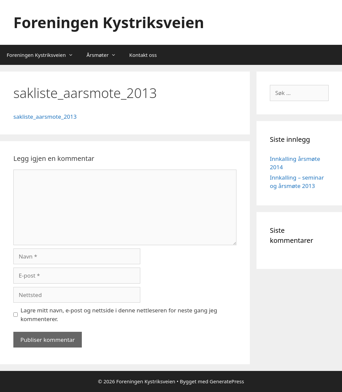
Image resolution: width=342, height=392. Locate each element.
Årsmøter (105, 55)
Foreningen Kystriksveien (108, 22)
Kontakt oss (143, 55)
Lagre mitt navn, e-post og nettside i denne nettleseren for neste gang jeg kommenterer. (119, 314)
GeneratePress (227, 381)
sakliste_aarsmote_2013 (45, 116)
